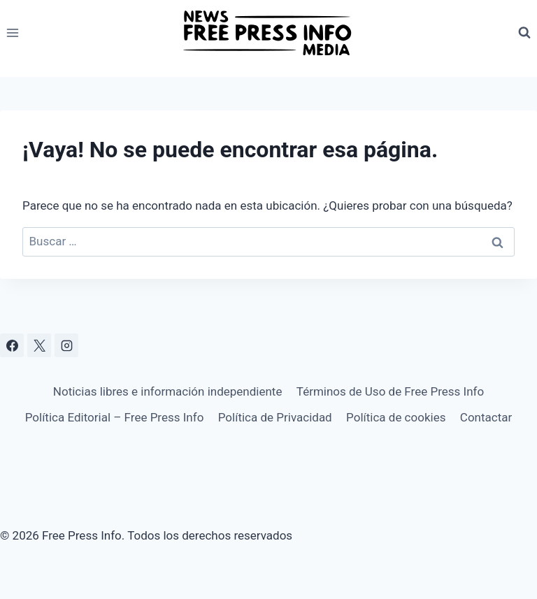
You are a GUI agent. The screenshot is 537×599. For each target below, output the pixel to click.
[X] (39, 345)
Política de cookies (395, 417)
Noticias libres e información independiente (167, 391)
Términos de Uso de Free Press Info (390, 391)
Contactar (486, 417)
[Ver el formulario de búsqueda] (524, 32)
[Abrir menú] (13, 32)
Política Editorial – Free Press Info (114, 417)
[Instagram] (66, 345)
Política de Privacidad (275, 417)
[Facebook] (12, 345)
